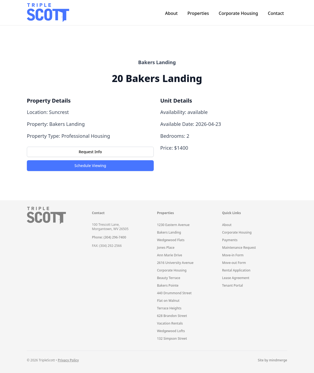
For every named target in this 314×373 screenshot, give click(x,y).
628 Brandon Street (172, 315)
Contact (276, 13)
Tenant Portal (232, 285)
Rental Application (236, 270)
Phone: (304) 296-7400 (109, 237)
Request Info (90, 151)
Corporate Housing (238, 13)
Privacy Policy (68, 360)
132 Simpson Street (172, 338)
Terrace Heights (169, 308)
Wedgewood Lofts (171, 331)
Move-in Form (232, 255)
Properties (198, 13)
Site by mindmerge (272, 360)
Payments (230, 240)
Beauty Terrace (168, 278)
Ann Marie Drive (169, 255)
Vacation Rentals (170, 323)
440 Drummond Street (174, 293)
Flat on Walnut (168, 300)
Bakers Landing (169, 232)
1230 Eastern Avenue (173, 225)
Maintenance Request (239, 247)
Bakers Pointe (167, 285)
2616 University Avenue (175, 262)
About (171, 13)
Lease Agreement (235, 278)
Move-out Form (234, 262)
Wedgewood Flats (170, 240)
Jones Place (165, 247)
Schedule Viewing (90, 165)
